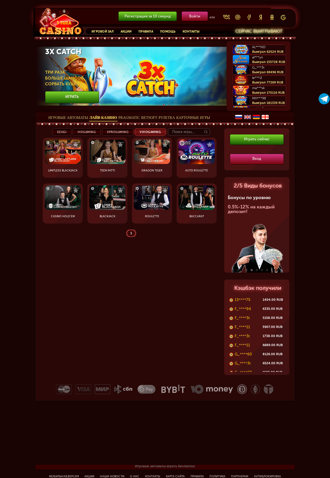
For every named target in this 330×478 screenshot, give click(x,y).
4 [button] (262, 270)
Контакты (191, 31)
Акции (126, 31)
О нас (134, 476)
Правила (146, 31)
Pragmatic (129, 118)
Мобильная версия (64, 476)
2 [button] (164, 105)
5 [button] (267, 270)
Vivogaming (150, 132)
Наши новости (112, 476)
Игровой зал (103, 31)
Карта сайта (175, 476)
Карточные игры (193, 118)
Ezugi (62, 132)
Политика (217, 476)
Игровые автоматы (68, 118)
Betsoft (149, 118)
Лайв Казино (103, 118)
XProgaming (118, 132)
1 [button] (158, 105)
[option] (163, 76)
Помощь (168, 31)
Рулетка (166, 118)
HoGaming (87, 132)
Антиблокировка (267, 476)
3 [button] (169, 105)
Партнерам (239, 476)
